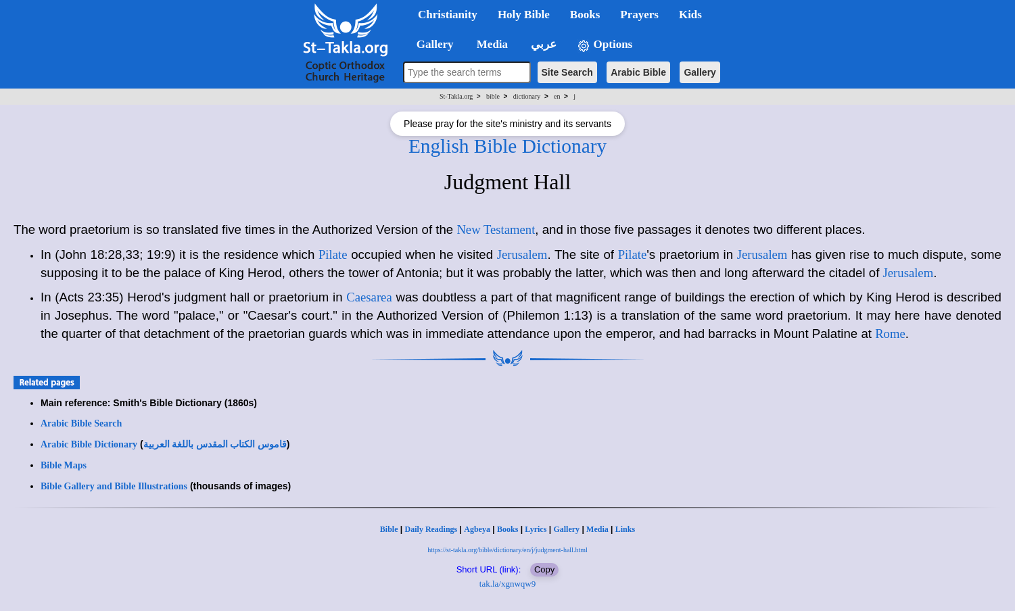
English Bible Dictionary (507, 146)
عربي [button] (542, 44)
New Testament (495, 229)
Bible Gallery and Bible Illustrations (114, 486)
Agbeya (477, 529)
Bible (389, 529)
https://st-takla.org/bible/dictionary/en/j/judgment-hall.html (507, 550)
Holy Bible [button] (524, 14)
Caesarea (369, 297)
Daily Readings (431, 529)
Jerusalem (522, 254)
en (557, 96)
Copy (544, 569)
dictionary (527, 96)
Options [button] (604, 45)
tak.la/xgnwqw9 (507, 584)
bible (493, 96)
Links (625, 529)
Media (597, 529)
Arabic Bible (638, 72)
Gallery (699, 72)
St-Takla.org (456, 96)
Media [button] (491, 44)
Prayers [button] (639, 14)
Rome (890, 333)
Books (507, 529)
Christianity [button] (447, 14)
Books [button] (585, 14)
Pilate (333, 254)
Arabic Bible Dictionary (89, 444)
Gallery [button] (431, 44)
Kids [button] (690, 14)
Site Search (567, 72)
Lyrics (535, 529)
